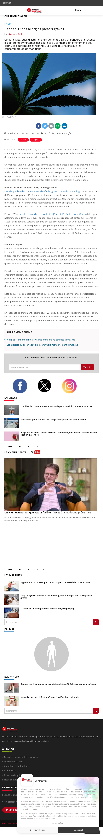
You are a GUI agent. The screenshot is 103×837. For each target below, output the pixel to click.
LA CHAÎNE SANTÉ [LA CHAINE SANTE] (15, 452)
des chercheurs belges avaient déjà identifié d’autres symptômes (52, 214)
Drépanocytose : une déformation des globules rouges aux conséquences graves (57, 596)
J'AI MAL (9, 629)
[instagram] (72, 386)
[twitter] (47, 385)
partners (39, 789)
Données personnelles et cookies (21, 756)
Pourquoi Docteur (11, 823)
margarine (36, 139)
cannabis (23, 139)
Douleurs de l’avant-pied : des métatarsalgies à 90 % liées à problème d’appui (58, 684)
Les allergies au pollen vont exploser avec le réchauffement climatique (42, 344)
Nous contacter (12, 779)
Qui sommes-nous (13, 761)
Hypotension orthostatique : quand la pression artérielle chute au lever (56, 582)
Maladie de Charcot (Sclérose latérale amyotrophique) (47, 608)
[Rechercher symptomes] (96, 711)
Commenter (63, 133)
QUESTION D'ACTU (15, 16)
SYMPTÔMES (11, 677)
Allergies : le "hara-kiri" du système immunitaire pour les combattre (41, 339)
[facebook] (23, 386)
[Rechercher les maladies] (96, 622)
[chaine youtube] (35, 453)
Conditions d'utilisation (16, 766)
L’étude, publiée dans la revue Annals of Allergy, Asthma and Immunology (42, 191)
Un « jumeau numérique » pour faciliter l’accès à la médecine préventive (47, 512)
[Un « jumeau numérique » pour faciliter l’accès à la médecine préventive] (51, 484)
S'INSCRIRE (11, 810)
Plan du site (10, 770)
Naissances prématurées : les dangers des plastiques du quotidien (53, 419)
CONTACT (7, 3)
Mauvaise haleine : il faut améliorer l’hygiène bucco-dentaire (50, 697)
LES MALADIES (13, 575)
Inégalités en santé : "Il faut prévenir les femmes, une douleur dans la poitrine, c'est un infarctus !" (59, 433)
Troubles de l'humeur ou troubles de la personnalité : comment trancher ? (57, 406)
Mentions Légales (13, 775)
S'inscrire (87, 367)
